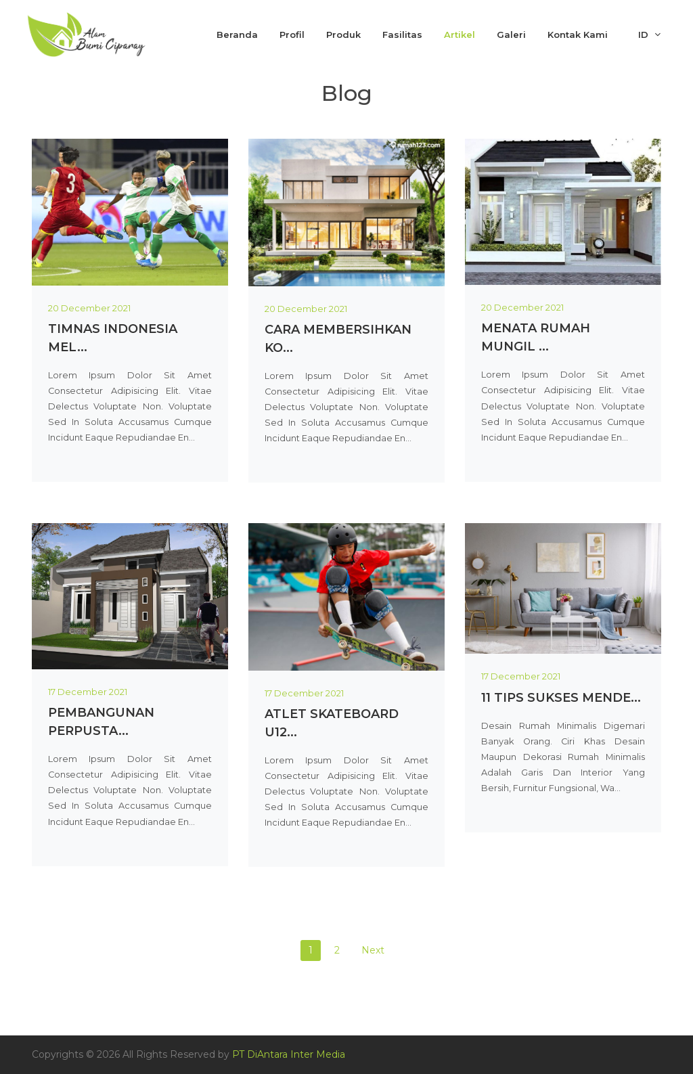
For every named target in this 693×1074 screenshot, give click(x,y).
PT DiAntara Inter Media (288, 1054)
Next (372, 950)
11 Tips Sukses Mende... (561, 697)
